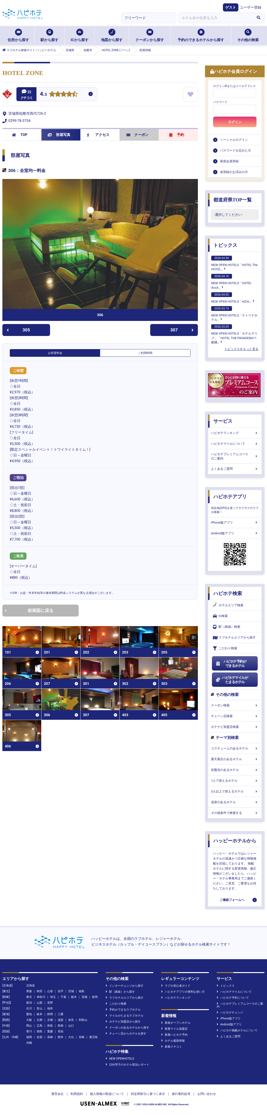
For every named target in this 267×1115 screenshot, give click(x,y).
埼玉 (53, 997)
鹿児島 (93, 1037)
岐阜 (39, 1014)
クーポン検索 (235, 705)
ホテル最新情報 (173, 1040)
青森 (29, 991)
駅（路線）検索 (226, 627)
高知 (60, 1031)
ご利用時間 (145, 353)
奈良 (71, 1020)
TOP (19, 135)
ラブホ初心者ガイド (175, 985)
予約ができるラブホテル (123, 1009)
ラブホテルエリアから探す (234, 638)
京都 (50, 1020)
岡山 (29, 1025)
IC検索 (220, 616)
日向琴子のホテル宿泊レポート (127, 1064)
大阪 (29, 1020)
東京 (29, 997)
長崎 (50, 1037)
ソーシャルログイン (234, 139)
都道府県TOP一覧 (232, 199)
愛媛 (50, 1031)
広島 (39, 1025)
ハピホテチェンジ (230, 1012)
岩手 (60, 991)
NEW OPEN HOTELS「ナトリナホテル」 (234, 313)
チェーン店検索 (235, 716)
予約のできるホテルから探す (201, 35)
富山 (39, 1008)
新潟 (29, 1002)
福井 (50, 1008)
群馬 (95, 997)
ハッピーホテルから (234, 840)
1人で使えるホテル (235, 780)
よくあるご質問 (235, 469)
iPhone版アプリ (235, 522)
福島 (81, 991)
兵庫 (39, 1020)
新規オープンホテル (175, 1022)
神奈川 (41, 997)
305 (18, 329)
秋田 (39, 991)
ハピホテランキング (235, 433)
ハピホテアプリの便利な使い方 (183, 991)
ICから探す (79, 35)
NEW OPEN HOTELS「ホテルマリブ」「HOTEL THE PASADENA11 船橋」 (234, 334)
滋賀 (60, 1020)
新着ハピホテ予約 (174, 1034)
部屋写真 (59, 135)
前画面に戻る (29, 610)
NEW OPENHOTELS (120, 1058)
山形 (50, 991)
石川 (29, 1008)
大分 (71, 1037)
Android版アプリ (235, 533)
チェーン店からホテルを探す (126, 1033)
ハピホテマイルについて (235, 443)
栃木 (74, 997)
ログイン (234, 122)
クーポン (137, 135)
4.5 (43, 94)
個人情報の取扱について (107, 1094)
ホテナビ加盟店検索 (235, 727)
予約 (176, 135)
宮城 (71, 991)
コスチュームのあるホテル (235, 748)
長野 (50, 1002)
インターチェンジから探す (125, 985)
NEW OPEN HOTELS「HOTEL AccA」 (231, 281)
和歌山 (83, 1020)
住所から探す (18, 35)
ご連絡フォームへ (232, 900)
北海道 (30, 985)
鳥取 (50, 1025)
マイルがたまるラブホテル (125, 1015)
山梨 (39, 1002)
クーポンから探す (149, 35)
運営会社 (57, 1094)
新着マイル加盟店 (174, 1028)
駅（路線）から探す (120, 991)
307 (182, 329)
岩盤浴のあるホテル (235, 770)
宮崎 (81, 1037)
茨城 (84, 997)
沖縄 (29, 1043)
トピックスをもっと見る (241, 349)
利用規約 (77, 1094)
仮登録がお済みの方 (234, 172)
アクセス (98, 135)
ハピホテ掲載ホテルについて (237, 1030)
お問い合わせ (206, 1094)
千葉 (63, 997)
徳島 (39, 1031)
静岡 (50, 1014)
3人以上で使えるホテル (235, 791)
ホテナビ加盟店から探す (123, 1021)
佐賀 (39, 1037)
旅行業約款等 (181, 1094)
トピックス (225, 245)
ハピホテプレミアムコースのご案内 (235, 456)
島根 (60, 1025)
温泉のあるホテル (235, 802)
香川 (29, 1031)
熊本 (60, 1037)
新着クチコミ (171, 1046)
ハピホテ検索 (227, 593)
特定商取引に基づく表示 (148, 1094)
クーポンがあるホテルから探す (127, 1027)
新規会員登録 (229, 161)
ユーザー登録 (250, 7)
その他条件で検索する (235, 813)
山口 (71, 1025)
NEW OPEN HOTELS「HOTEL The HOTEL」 (234, 263)
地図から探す (112, 35)
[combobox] (215, 18)
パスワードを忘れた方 (235, 150)
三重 (60, 1014)
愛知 (29, 1014)
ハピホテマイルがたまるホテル (232, 680)
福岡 (29, 1037)
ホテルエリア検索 (228, 605)
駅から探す (49, 35)
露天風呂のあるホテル (235, 759)
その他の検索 (248, 35)
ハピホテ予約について (233, 997)
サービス (222, 421)
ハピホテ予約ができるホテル (231, 663)
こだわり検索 (225, 648)
